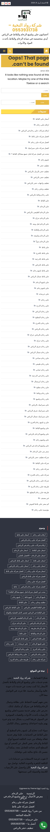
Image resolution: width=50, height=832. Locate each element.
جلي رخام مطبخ (42, 387)
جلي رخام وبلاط (42, 393)
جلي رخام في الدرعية (40, 375)
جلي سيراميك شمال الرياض (38, 416)
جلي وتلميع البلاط (42, 428)
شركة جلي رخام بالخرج (39, 475)
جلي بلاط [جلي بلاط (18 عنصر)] (23, 633)
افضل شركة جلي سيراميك (38, 148)
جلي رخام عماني (42, 370)
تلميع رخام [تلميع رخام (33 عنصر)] (16, 597)
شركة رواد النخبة (21, 677)
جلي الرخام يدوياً (42, 241)
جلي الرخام (44, 206)
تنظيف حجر (44, 165)
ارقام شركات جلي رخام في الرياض (35, 130)
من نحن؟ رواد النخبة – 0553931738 (23, 811)
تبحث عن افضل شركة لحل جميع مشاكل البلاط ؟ (30, 154)
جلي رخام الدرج (43, 305)
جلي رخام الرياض (42, 311)
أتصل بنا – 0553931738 (23, 823)
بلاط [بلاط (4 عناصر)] (15, 586)
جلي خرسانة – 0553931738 (23, 819)
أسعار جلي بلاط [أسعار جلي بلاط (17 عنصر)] (23, 534)
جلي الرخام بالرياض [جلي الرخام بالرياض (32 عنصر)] (37, 623)
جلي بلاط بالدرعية (42, 259)
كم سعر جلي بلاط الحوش (39, 504)
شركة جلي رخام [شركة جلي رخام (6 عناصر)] (39, 659)
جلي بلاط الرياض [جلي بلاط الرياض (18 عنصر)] (38, 638)
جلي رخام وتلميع (42, 399)
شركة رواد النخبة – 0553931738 (25, 27)
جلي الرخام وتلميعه (41, 235)
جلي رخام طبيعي (42, 364)
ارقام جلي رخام (43, 124)
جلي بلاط (45, 247)
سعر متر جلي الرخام (41, 451)
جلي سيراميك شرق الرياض (38, 410)
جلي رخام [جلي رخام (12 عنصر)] (10, 643)
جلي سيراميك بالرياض (40, 405)
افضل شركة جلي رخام (40, 142)
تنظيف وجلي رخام (42, 189)
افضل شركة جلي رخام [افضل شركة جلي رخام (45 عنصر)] (36, 581)
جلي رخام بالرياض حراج (39, 335)
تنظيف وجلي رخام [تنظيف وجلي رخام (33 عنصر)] (38, 602)
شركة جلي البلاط (42, 463)
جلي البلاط (45, 200)
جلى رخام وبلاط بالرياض (39, 194)
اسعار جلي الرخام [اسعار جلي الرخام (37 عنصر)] (21, 550)
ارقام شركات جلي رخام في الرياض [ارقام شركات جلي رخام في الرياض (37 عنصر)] (32, 545)
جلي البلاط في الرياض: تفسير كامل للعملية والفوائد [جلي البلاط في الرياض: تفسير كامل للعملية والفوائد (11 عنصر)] (25, 612)
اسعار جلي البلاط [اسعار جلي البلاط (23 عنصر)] (38, 550)
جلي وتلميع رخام (42, 440)
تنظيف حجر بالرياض (41, 177)
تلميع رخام (45, 159)
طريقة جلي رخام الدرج (40, 486)
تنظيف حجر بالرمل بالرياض (38, 171)
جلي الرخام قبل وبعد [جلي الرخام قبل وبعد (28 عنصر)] (19, 628)
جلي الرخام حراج (42, 218)
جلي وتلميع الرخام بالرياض (38, 434)
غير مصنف (45, 498)
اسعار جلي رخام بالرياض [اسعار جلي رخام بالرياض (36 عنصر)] (19, 566)
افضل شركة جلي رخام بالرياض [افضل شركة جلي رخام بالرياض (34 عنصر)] (33, 586)
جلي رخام (45, 300)
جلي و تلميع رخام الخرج (40, 422)
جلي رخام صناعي (42, 358)
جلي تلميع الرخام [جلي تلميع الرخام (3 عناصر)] (38, 643)
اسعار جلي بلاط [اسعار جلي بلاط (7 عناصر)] (39, 560)
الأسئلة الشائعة (23, 815)
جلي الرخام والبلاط (41, 229)
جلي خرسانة (44, 294)
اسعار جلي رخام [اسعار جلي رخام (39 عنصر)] (39, 566)
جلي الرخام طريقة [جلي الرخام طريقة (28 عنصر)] (38, 628)
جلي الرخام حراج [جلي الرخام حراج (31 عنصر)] (19, 623)
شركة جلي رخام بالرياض (39, 480)
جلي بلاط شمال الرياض (40, 276)
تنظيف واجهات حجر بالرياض (38, 183)
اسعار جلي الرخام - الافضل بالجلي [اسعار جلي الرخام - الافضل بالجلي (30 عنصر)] (31, 555)
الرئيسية (31, 793)
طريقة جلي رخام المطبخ (39, 492)
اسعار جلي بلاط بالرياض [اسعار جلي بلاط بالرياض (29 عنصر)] (19, 560)
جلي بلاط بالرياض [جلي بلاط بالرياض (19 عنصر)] (21, 638)
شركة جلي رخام (42, 469)
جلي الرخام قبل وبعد (41, 224)
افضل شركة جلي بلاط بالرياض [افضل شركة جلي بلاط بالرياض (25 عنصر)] (34, 576)
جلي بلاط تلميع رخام (41, 270)
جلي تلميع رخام (43, 288)
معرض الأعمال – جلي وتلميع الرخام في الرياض (23, 797)
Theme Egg (35, 788)
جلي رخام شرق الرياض (40, 346)
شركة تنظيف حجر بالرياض (38, 457)
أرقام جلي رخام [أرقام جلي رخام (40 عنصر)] (39, 534)
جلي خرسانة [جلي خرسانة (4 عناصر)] (23, 643)
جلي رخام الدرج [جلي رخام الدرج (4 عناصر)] (39, 649)
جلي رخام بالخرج (42, 323)
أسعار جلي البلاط (42, 119)
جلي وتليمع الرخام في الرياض (37, 445)
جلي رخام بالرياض (42, 329)
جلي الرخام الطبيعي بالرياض (38, 212)
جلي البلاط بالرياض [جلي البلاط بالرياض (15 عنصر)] (12, 607)
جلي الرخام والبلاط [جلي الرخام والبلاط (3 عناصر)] (38, 633)
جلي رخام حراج (43, 340)
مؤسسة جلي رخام (41, 510)
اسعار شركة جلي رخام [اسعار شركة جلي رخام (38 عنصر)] (36, 571)
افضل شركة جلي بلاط (40, 136)
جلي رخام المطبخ (42, 317)
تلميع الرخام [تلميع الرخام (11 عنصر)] (41, 597)
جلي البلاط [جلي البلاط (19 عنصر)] (23, 602)
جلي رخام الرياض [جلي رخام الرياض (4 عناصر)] (22, 649)
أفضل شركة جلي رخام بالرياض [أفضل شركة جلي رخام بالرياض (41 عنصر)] (33, 540)
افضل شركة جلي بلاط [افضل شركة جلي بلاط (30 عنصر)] (14, 571)
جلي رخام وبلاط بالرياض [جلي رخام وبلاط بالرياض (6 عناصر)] (17, 654)
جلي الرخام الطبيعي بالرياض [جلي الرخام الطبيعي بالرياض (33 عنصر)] (21, 618)
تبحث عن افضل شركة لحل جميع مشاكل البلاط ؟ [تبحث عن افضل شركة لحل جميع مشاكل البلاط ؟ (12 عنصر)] (27, 592)
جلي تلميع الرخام (42, 282)
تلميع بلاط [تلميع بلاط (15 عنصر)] (28, 597)
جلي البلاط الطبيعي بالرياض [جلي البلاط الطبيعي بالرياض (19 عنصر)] (34, 607)
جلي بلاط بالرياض (42, 264)
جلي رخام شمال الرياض (39, 352)
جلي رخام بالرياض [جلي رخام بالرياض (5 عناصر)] (38, 654)
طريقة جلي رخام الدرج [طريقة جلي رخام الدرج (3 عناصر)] (19, 659)
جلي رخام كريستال (41, 381)
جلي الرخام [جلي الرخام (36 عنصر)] (41, 618)
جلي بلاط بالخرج (42, 253)
